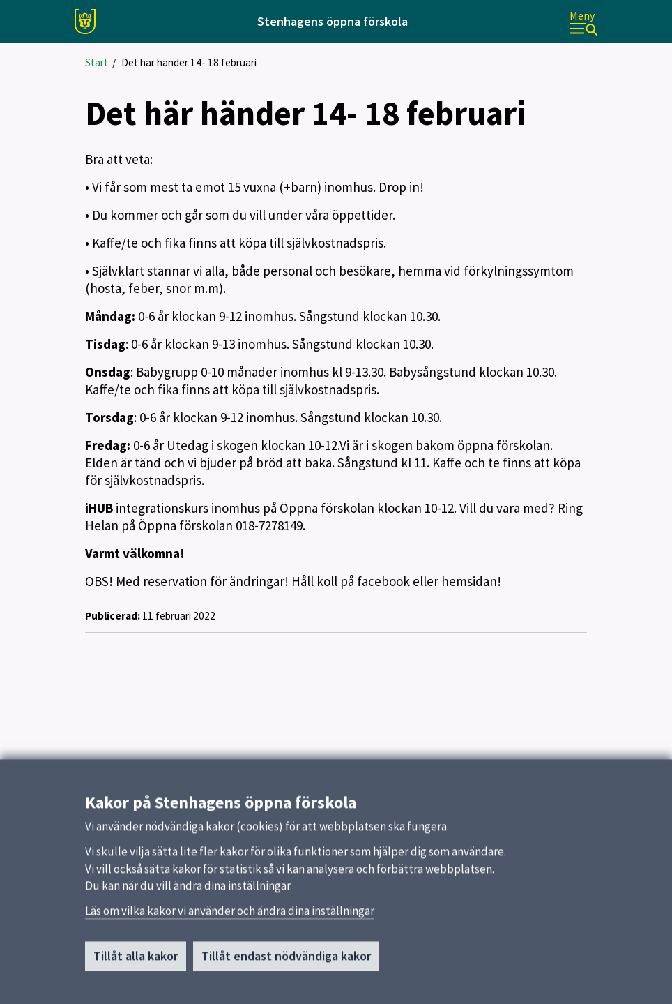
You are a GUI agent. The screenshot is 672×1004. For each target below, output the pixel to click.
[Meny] (583, 22)
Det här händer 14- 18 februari (189, 62)
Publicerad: (112, 615)
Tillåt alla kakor (135, 960)
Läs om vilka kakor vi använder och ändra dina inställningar (229, 915)
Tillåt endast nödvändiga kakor (286, 960)
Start (96, 62)
